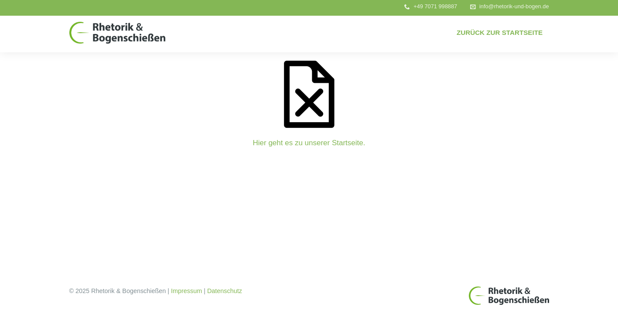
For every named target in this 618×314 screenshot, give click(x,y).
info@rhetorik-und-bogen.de (514, 6)
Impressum (186, 290)
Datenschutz (224, 290)
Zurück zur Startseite (500, 32)
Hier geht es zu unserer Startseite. (309, 143)
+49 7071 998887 (435, 6)
